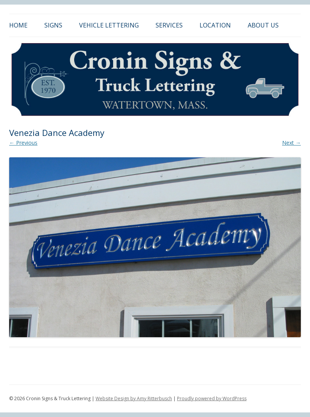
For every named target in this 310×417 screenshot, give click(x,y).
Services (169, 25)
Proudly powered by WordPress (212, 398)
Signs (53, 25)
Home (18, 25)
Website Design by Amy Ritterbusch (134, 398)
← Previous (23, 142)
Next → (291, 142)
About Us (263, 25)
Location (215, 25)
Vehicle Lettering (109, 25)
